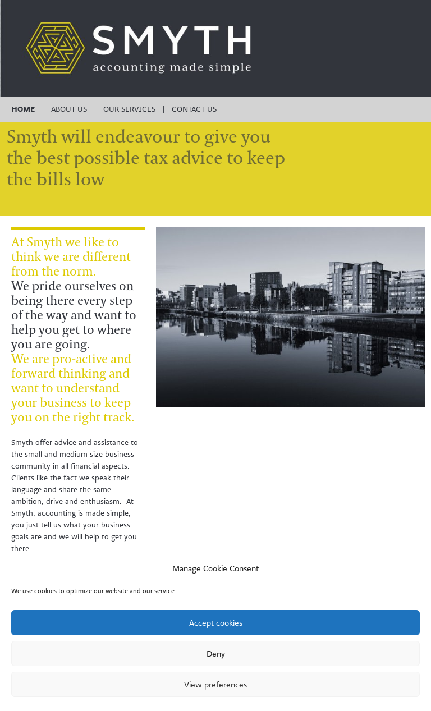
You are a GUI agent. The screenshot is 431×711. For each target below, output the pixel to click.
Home (23, 109)
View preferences (215, 684)
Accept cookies (215, 622)
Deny (216, 653)
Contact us (194, 109)
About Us (69, 109)
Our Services (129, 109)
